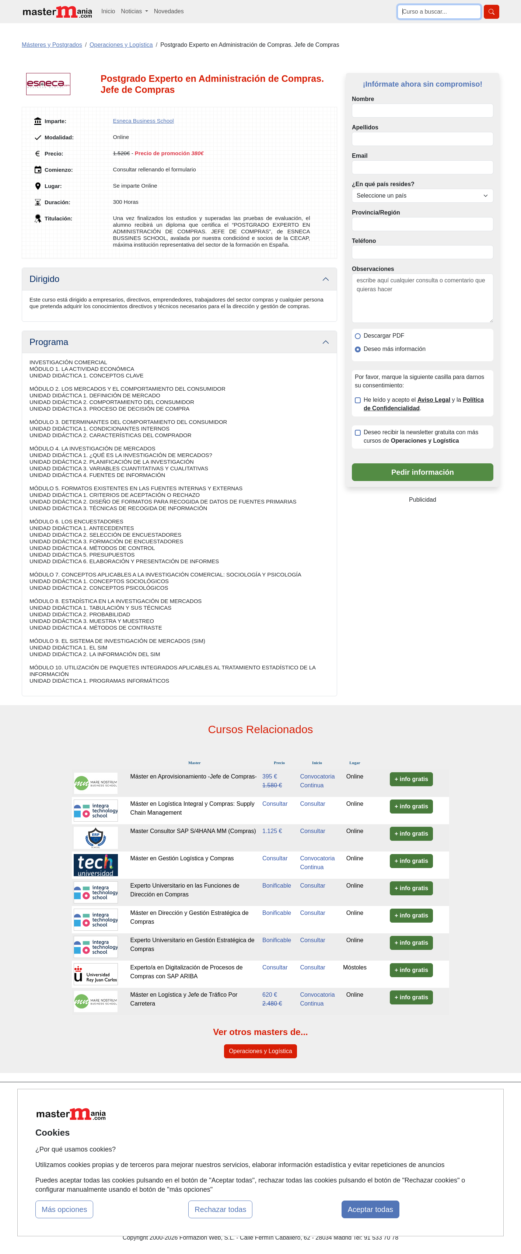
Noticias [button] (132, 11)
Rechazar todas (220, 1209)
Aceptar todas (370, 1209)
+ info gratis (411, 779)
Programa (48, 342)
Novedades (169, 11)
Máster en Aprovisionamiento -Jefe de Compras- (193, 776)
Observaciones (373, 269)
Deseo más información (395, 349)
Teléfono (364, 241)
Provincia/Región (376, 212)
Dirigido (44, 279)
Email (360, 156)
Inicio (108, 11)
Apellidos (365, 127)
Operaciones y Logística (260, 1051)
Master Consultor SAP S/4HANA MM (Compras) (193, 831)
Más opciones (64, 1209)
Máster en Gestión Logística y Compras (182, 858)
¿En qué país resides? (383, 184)
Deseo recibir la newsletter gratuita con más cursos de (421, 436)
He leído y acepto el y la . (424, 404)
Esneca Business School (143, 121)
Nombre (363, 99)
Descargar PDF (384, 335)
